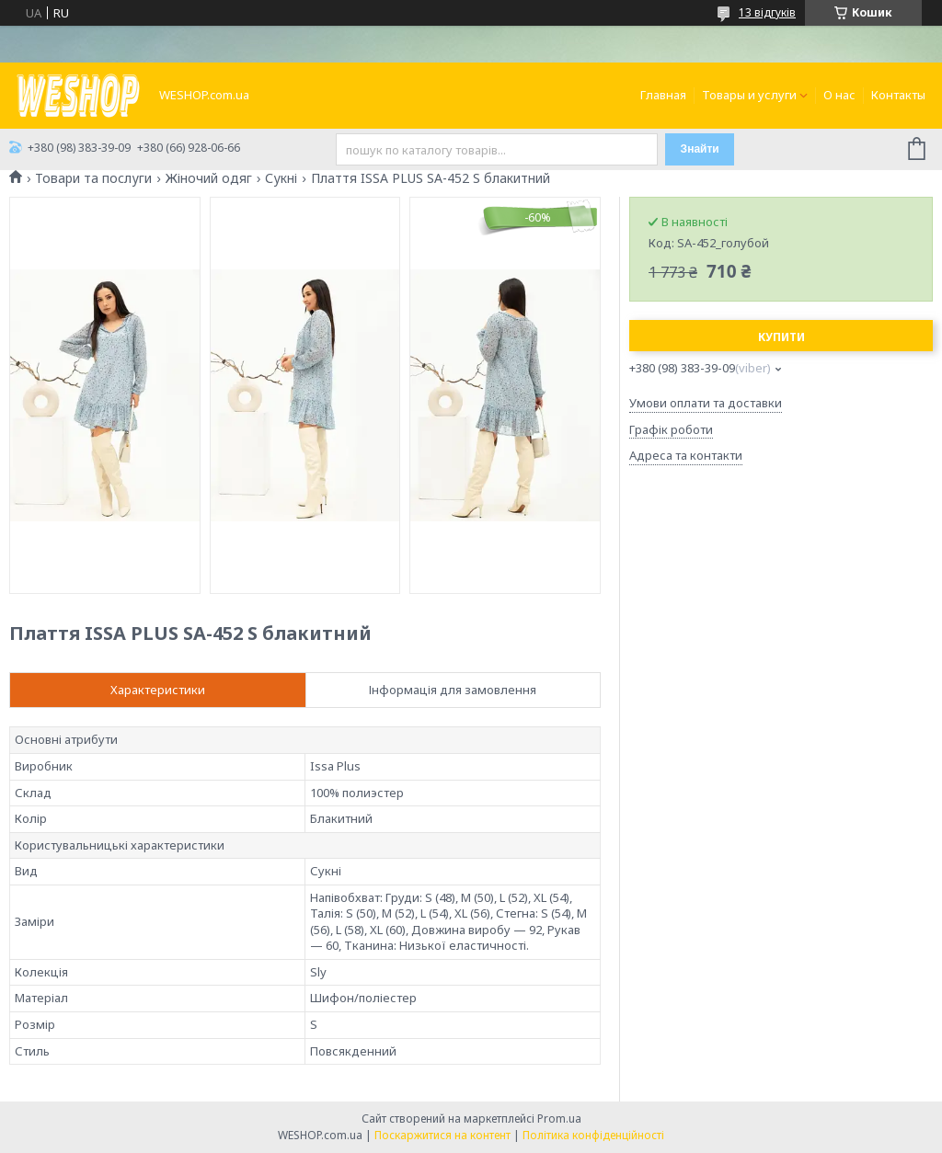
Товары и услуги (749, 94)
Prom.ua (559, 1118)
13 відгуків (767, 12)
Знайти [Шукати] (700, 149)
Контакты (898, 94)
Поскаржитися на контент (442, 1135)
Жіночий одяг (209, 178)
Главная (663, 94)
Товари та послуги (93, 178)
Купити (781, 337)
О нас (839, 94)
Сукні (281, 178)
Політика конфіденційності (593, 1135)
